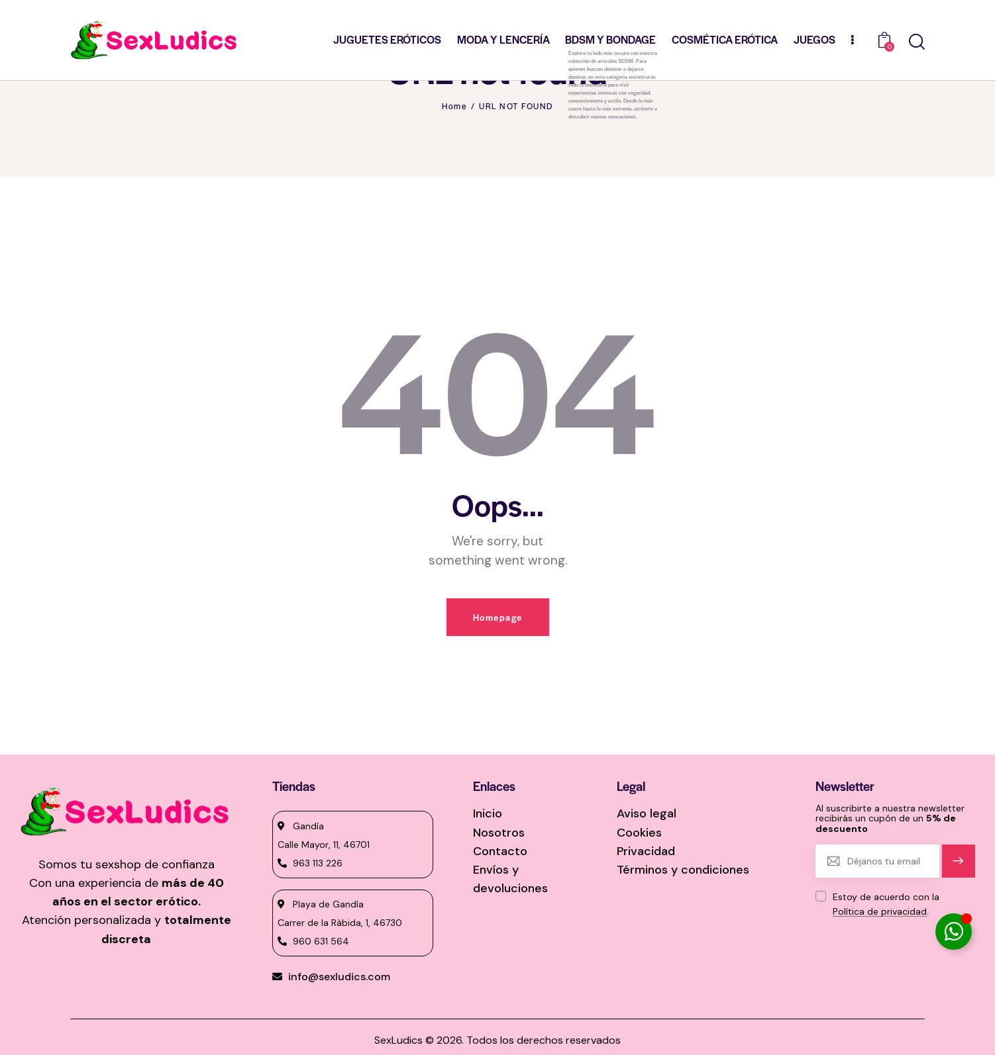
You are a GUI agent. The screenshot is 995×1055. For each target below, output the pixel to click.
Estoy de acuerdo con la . (886, 904)
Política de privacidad (880, 912)
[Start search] (917, 42)
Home (454, 106)
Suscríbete (958, 867)
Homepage (498, 617)
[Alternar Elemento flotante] (953, 931)
